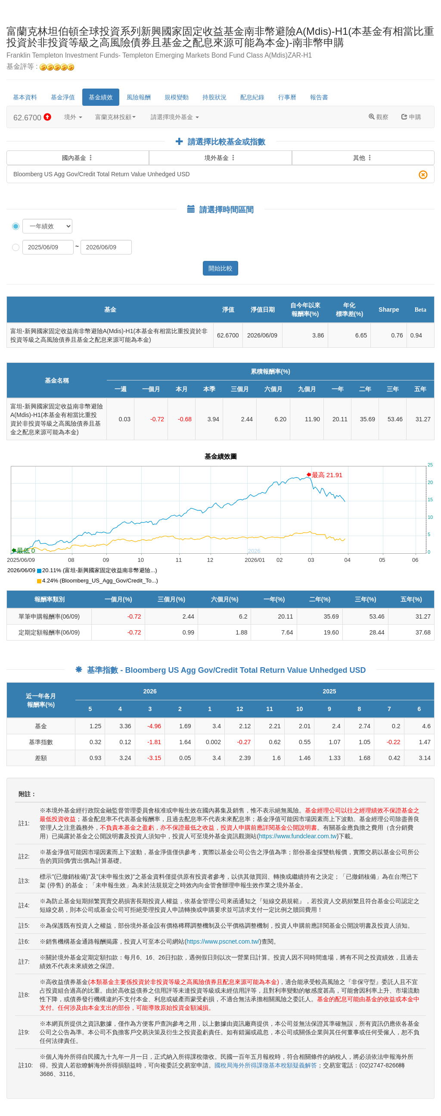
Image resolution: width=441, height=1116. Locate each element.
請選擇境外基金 (175, 116)
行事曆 (287, 97)
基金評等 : (40, 67)
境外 (73, 116)
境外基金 (220, 157)
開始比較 (220, 268)
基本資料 (25, 97)
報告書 (319, 97)
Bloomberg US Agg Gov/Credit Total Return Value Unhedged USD (220, 174)
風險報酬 (139, 97)
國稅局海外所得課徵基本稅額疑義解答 (265, 1065)
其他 (363, 157)
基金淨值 (63, 97)
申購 (411, 116)
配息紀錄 (252, 97)
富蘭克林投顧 (115, 116)
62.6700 (32, 117)
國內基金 (78, 151)
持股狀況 (214, 97)
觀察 (378, 116)
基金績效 (101, 97)
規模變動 (177, 97)
